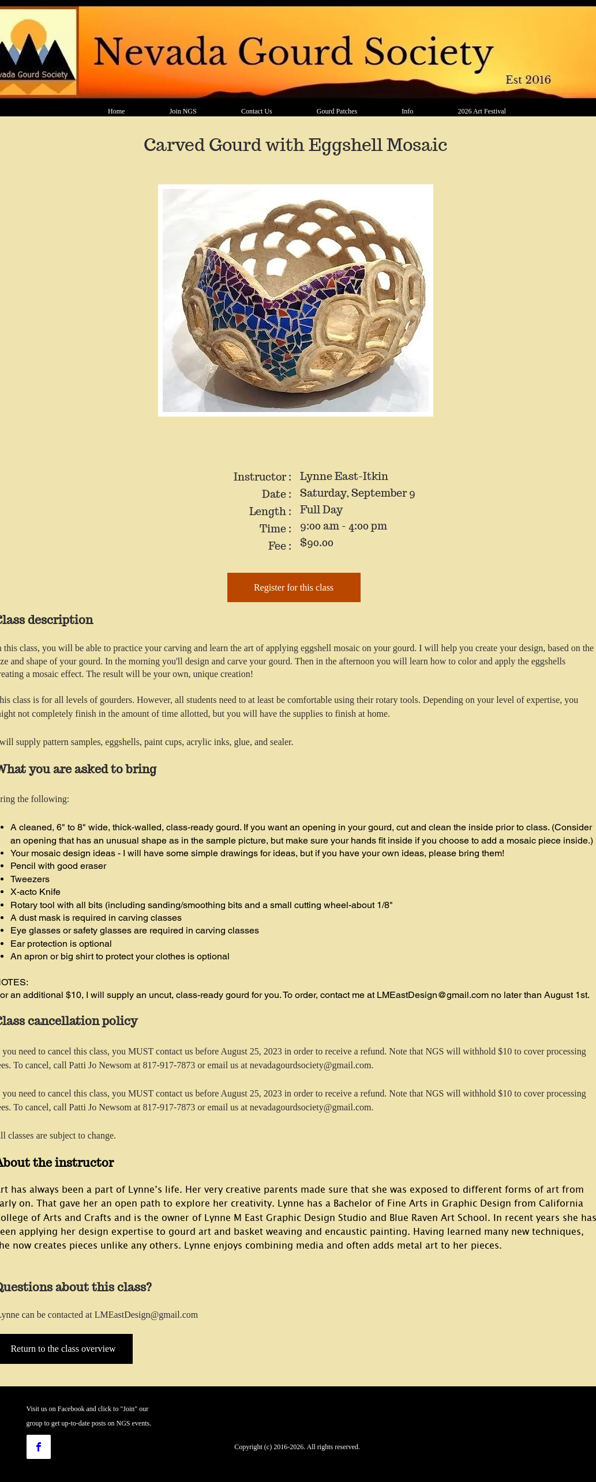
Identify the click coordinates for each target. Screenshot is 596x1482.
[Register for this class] (294, 587)
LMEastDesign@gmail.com (433, 994)
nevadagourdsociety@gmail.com (311, 1065)
